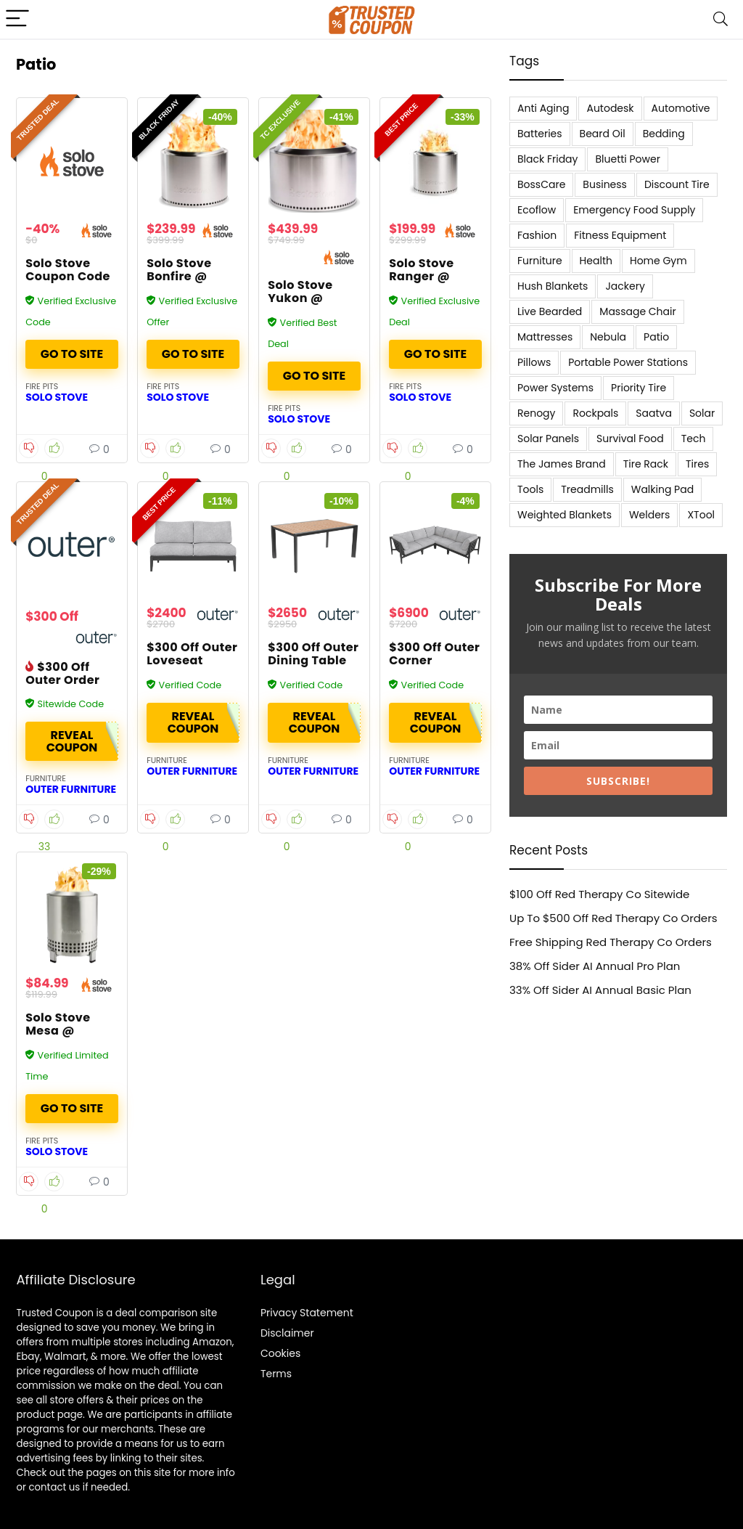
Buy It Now (71, 354)
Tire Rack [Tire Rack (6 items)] (645, 464)
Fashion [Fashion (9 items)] (537, 235)
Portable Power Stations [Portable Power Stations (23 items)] (628, 362)
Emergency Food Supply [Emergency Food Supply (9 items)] (634, 210)
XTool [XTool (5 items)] (701, 514)
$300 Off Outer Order (62, 673)
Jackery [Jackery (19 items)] (624, 286)
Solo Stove (56, 397)
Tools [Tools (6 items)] (530, 489)
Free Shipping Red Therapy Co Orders (610, 942)
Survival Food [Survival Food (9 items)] (630, 438)
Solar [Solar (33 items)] (702, 413)
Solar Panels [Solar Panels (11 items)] (548, 438)
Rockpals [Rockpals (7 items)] (595, 413)
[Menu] (17, 19)
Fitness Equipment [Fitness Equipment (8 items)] (620, 235)
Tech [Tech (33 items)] (693, 438)
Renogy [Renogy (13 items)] (536, 413)
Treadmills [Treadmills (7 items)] (587, 489)
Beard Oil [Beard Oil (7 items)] (602, 133)
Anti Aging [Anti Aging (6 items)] (543, 108)
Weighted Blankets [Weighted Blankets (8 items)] (564, 514)
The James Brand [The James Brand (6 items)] (561, 464)
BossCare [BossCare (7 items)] (541, 184)
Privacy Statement (306, 1312)
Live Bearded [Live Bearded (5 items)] (549, 311)
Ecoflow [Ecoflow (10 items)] (536, 210)
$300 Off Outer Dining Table (313, 654)
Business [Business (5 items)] (605, 184)
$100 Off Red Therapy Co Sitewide (599, 894)
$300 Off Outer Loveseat (192, 654)
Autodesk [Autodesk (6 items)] (609, 108)
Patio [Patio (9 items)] (656, 337)
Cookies (280, 1353)
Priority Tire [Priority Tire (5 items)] (638, 387)
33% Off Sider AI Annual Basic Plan (600, 990)
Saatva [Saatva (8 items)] (654, 413)
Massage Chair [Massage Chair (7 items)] (637, 311)
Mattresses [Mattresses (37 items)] (544, 337)
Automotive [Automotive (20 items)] (681, 108)
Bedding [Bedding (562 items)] (664, 133)
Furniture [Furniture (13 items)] (539, 260)
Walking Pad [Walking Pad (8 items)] (662, 489)
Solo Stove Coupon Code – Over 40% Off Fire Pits (71, 283)
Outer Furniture (70, 789)
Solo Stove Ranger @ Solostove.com (435, 276)
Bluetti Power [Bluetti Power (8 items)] (627, 159)
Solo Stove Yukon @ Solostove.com (314, 298)
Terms (276, 1373)
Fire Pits (41, 386)
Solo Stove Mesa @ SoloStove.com (72, 1030)
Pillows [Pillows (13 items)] (534, 362)
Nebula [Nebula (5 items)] (608, 337)
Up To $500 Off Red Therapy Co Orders (613, 918)
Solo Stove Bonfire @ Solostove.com (193, 276)
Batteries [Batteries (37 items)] (539, 133)
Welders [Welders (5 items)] (649, 514)
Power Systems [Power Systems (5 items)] (555, 387)
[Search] (720, 19)
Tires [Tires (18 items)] (697, 464)
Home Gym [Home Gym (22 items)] (658, 260)
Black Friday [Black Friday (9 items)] (547, 159)
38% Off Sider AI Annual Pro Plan (594, 966)
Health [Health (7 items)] (596, 260)
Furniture (45, 778)
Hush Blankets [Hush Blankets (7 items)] (552, 286)
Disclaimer (287, 1333)
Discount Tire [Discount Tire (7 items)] (677, 184)
